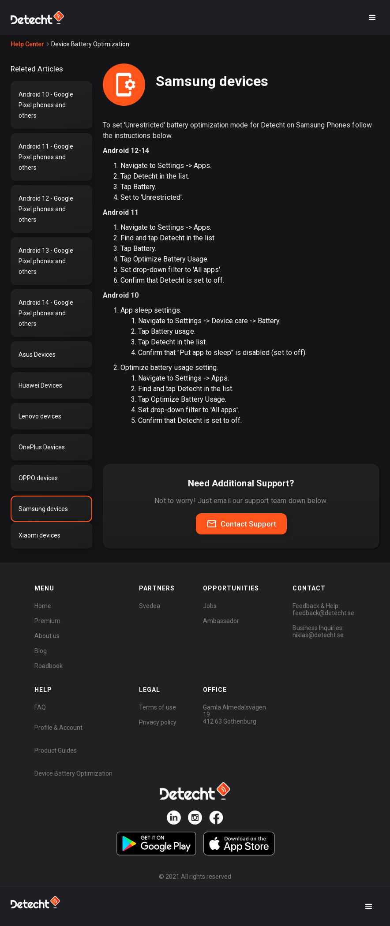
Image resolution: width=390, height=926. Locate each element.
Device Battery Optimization (73, 773)
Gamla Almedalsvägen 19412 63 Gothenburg (234, 714)
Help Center (27, 44)
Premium (47, 620)
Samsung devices (43, 508)
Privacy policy (157, 722)
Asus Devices (37, 354)
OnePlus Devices (42, 447)
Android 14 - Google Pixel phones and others (46, 313)
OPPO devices (38, 478)
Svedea (149, 605)
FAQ (40, 707)
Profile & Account (58, 727)
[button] (372, 17)
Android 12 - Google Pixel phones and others (46, 209)
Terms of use (157, 707)
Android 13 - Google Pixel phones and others (46, 261)
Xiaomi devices (39, 535)
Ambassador (221, 620)
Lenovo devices (40, 416)
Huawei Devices (40, 385)
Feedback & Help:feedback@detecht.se (323, 609)
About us (47, 635)
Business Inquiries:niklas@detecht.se (318, 631)
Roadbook (48, 665)
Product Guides (55, 750)
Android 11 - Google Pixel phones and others (46, 157)
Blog (40, 650)
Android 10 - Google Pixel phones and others (46, 105)
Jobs (210, 605)
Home (42, 605)
